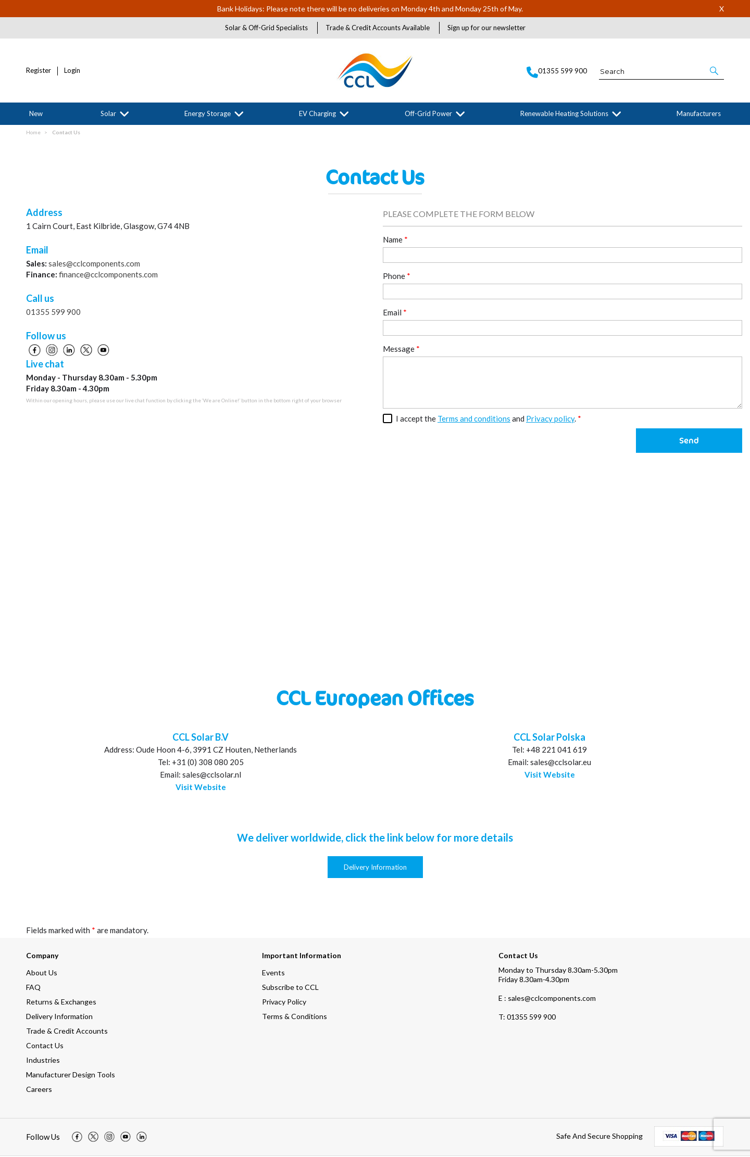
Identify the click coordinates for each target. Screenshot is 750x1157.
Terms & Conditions (294, 1017)
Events (273, 973)
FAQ (33, 988)
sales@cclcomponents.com (94, 264)
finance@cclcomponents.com (108, 275)
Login (72, 70)
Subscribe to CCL (290, 988)
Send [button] (689, 441)
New (36, 113)
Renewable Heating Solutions (564, 113)
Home (33, 133)
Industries (43, 1061)
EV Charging (317, 113)
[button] (715, 70)
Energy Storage (207, 113)
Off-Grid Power (428, 113)
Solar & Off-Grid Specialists (266, 27)
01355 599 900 (53, 312)
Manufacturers (699, 113)
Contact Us (66, 133)
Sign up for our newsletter (486, 27)
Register (38, 70)
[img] (77, 1138)
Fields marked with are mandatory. (87, 931)
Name (395, 240)
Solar (108, 113)
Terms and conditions (474, 419)
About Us (41, 973)
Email (395, 313)
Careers (39, 1090)
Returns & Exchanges (61, 1002)
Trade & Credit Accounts (67, 1031)
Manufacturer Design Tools (70, 1075)
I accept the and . (488, 419)
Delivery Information (375, 868)
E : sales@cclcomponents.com (547, 999)
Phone (396, 277)
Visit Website (201, 788)
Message (401, 349)
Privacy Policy (284, 1002)
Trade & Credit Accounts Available (378, 27)
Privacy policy (550, 419)
